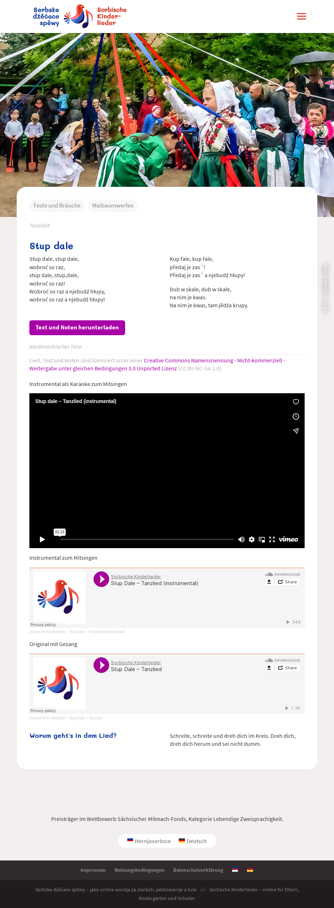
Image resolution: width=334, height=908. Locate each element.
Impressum (93, 870)
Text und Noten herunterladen (77, 327)
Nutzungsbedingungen (139, 870)
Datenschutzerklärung (198, 870)
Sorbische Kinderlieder (47, 632)
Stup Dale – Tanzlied (85, 718)
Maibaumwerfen (112, 205)
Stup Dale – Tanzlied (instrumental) (97, 632)
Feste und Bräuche (57, 205)
